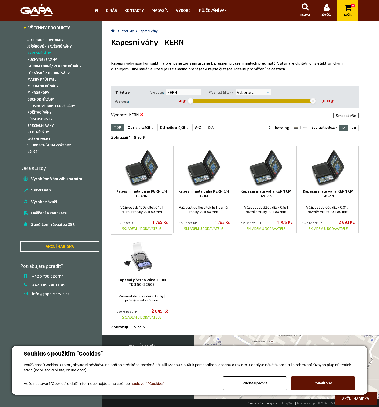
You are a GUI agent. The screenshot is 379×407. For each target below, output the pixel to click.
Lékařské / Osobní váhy (48, 73)
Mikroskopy (38, 92)
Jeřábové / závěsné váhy (49, 46)
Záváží (32, 152)
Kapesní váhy (39, 53)
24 (353, 127)
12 (343, 127)
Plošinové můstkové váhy (51, 106)
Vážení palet (39, 139)
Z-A (211, 127)
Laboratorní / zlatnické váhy (54, 66)
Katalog (282, 127)
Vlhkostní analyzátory (49, 145)
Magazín (160, 10)
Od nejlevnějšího (174, 127)
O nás (111, 10)
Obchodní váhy (40, 99)
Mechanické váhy (43, 86)
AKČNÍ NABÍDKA (60, 246)
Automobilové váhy (45, 40)
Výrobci (183, 10)
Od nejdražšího (140, 127)
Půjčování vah (213, 10)
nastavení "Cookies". (147, 383)
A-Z (198, 127)
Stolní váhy (38, 132)
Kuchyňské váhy (42, 60)
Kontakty (134, 10)
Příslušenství (40, 119)
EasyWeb (288, 403)
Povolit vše (322, 383)
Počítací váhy (39, 112)
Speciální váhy (40, 126)
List (303, 127)
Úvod (98, 10)
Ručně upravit (254, 383)
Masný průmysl (41, 79)
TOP (117, 127)
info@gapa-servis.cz (51, 293)
